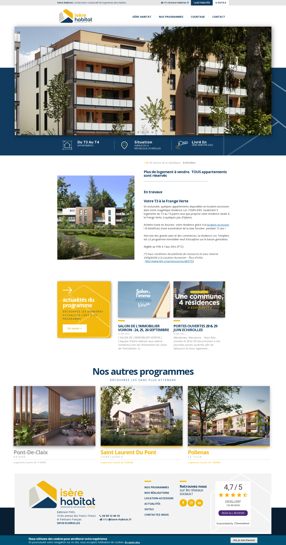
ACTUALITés (202, 2)
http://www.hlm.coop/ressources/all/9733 (169, 261)
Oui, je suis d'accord (244, 540)
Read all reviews (233, 513)
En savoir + (75, 328)
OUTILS (220, 2)
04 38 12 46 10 (111, 515)
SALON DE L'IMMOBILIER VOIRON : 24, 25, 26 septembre (143, 327)
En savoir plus (132, 542)
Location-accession (158, 498)
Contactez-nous (156, 514)
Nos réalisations (156, 492)
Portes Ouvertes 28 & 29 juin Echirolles (195, 327)
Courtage (198, 17)
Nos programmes (171, 17)
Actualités (152, 503)
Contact (218, 17)
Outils (149, 509)
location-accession (218, 224)
